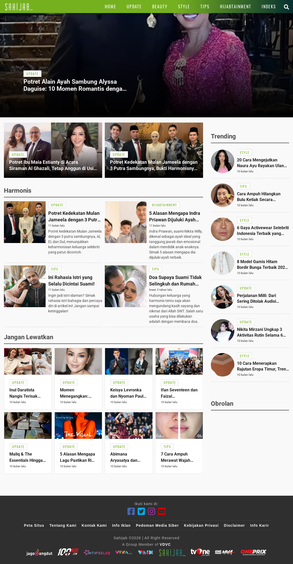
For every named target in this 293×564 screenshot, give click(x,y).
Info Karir (259, 525)
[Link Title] (19, 6)
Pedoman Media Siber (157, 525)
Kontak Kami (94, 525)
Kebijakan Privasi (201, 525)
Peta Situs (34, 525)
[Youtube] (162, 511)
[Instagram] (151, 511)
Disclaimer (234, 525)
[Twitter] (141, 511)
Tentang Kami (63, 525)
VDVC (165, 544)
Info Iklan (121, 525)
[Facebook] (131, 511)
